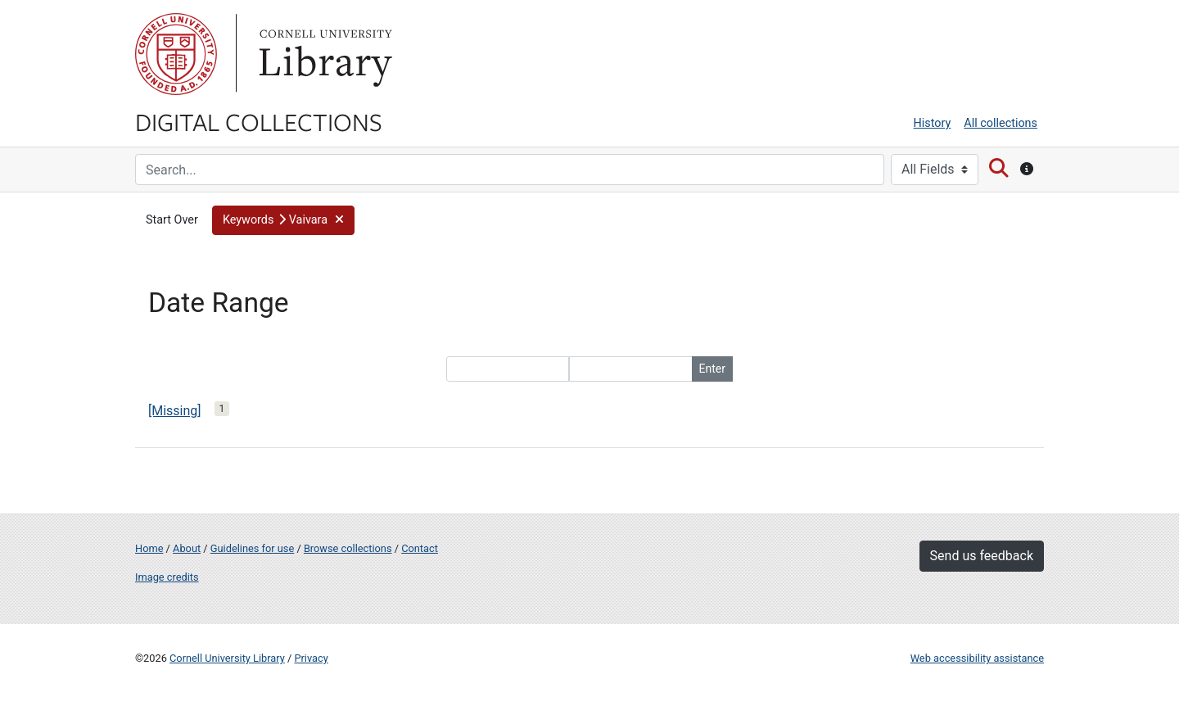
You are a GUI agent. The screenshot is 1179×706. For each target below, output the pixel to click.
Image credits (167, 577)
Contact (419, 548)
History (932, 123)
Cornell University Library (227, 658)
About (187, 548)
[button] (283, 220)
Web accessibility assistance (977, 658)
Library (323, 54)
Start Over (172, 220)
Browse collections (348, 548)
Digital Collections (258, 121)
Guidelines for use (252, 548)
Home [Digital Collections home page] (149, 548)
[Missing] (174, 411)
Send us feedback (981, 555)
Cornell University (176, 54)
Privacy (311, 658)
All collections (1000, 123)
